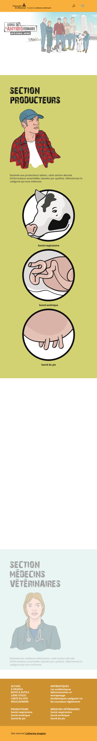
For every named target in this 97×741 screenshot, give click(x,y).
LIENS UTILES (18, 695)
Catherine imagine (35, 733)
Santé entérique (48, 346)
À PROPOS (17, 689)
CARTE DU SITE (19, 698)
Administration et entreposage (61, 694)
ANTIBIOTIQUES (59, 686)
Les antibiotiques (60, 689)
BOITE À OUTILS (20, 692)
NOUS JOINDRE (20, 701)
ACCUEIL (16, 686)
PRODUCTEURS (19, 709)
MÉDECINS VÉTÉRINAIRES (65, 709)
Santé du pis (48, 406)
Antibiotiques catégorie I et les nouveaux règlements (66, 700)
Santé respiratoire (48, 287)
